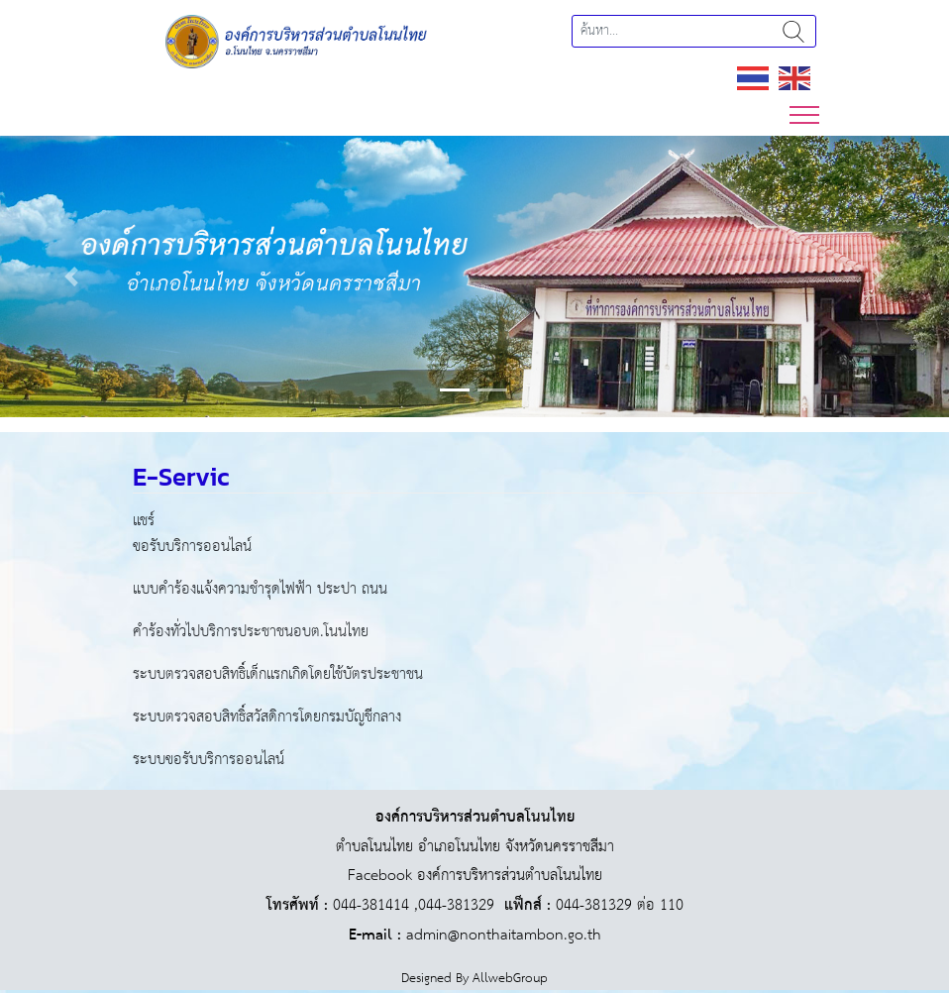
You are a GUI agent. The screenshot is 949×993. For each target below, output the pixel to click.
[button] (71, 276)
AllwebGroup (510, 978)
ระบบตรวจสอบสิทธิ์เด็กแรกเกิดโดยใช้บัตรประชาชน (278, 674)
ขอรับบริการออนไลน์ (192, 546)
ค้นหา (793, 31)
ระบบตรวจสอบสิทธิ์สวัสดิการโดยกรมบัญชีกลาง (267, 717)
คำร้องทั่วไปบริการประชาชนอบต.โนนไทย (251, 631)
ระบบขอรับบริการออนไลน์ (208, 759)
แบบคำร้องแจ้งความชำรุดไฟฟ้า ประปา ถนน (260, 589)
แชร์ (144, 520)
